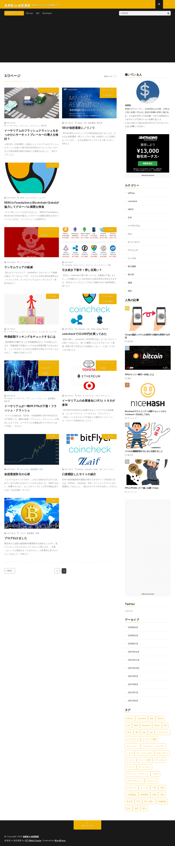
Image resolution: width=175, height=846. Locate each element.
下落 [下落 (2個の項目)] (154, 786)
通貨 (54, 298)
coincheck (68, 267)
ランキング (43, 334)
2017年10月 (134, 667)
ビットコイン (50, 232)
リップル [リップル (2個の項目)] (144, 786)
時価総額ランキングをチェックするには (29, 338)
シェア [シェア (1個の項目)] (130, 752)
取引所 (44, 128)
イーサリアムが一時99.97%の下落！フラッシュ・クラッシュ (30, 410)
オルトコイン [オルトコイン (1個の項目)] (133, 745)
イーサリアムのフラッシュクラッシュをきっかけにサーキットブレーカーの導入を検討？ (31, 137)
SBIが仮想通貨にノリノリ (78, 130)
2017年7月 (133, 691)
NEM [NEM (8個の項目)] (136, 724)
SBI (37, 15)
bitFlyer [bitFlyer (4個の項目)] (130, 717)
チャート (89, 267)
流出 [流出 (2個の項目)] (129, 807)
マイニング (133, 251)
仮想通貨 (91, 125)
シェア (22, 334)
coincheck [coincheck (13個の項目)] (141, 717)
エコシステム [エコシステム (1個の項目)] (133, 738)
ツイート (129, 611)
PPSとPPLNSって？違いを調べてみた (142, 488)
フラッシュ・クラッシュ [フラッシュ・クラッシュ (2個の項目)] (138, 772)
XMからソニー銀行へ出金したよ (139, 374)
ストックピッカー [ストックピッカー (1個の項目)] (144, 752)
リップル (110, 92)
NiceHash (47, 15)
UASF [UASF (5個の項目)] (129, 731)
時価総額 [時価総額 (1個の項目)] (162, 800)
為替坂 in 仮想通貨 (32, 835)
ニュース (41, 200)
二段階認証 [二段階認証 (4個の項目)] (132, 793)
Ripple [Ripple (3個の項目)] (157, 724)
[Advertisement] (87, 43)
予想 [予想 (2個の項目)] (162, 786)
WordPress (61, 839)
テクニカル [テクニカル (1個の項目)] (159, 758)
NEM (22, 200)
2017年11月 (134, 659)
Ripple (80, 125)
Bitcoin (29, 15)
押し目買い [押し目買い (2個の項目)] (149, 800)
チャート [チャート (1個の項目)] (131, 758)
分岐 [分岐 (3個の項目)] (154, 793)
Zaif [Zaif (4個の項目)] (144, 731)
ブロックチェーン (102, 398)
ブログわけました (15, 540)
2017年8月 (133, 683)
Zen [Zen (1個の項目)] (151, 731)
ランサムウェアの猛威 (18, 269)
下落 (109, 267)
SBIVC (131, 211)
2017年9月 (133, 675)
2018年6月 (133, 627)
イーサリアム (50, 92)
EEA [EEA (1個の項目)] (151, 717)
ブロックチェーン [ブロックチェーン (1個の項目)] (135, 779)
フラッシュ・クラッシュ (29, 128)
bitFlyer (80, 471)
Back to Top (87, 824)
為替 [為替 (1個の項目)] (136, 807)
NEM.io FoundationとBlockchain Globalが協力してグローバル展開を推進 (31, 207)
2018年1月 (133, 643)
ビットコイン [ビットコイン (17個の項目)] (144, 765)
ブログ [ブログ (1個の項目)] (155, 772)
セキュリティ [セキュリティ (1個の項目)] (162, 752)
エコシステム (30, 200)
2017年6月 (133, 699)
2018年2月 (133, 635)
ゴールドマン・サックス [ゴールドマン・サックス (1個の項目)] (153, 745)
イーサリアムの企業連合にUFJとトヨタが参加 (88, 404)
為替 (37, 535)
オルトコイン (79, 267)
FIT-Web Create (33, 839)
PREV (13, 573)
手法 (41, 471)
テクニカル (24, 471)
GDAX (9, 400)
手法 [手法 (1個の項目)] (138, 800)
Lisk (88, 331)
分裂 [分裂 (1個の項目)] (162, 793)
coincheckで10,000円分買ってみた (84, 336)
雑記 (46, 237)
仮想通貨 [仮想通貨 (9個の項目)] (144, 793)
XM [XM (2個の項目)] (136, 731)
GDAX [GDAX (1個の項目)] (160, 717)
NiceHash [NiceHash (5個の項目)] (146, 724)
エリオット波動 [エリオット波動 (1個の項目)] (149, 738)
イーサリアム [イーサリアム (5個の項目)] (163, 731)
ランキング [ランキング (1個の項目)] (132, 786)
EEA (79, 398)
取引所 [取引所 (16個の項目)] (130, 800)
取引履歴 (109, 304)
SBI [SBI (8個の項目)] (165, 724)
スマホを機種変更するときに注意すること (144, 451)
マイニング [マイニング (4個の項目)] (151, 779)
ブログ (22, 535)
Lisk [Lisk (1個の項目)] (128, 724)
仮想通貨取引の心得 (17, 476)
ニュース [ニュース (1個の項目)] (131, 765)
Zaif (100, 471)
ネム (54, 167)
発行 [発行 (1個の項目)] (144, 807)
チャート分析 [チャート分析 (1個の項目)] (144, 758)
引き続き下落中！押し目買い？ (82, 272)
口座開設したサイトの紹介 (79, 476)
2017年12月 (134, 651)
